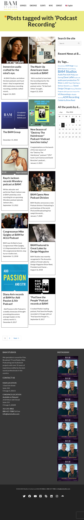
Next (16, 338)
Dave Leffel (68, 77)
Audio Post (62, 74)
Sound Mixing (72, 69)
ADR (68, 75)
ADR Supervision (68, 91)
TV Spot (76, 66)
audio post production (67, 80)
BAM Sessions (62, 69)
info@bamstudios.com (11, 414)
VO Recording (64, 94)
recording (60, 97)
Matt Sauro (76, 83)
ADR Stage (69, 66)
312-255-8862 (8, 409)
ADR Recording (71, 97)
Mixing (73, 89)
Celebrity (62, 100)
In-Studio (73, 94)
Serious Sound (63, 86)
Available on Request (10, 397)
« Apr (61, 112)
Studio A (71, 86)
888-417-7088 (8, 411)
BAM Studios (67, 71)
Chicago (67, 88)
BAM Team (68, 83)
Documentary (61, 66)
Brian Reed (70, 100)
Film (64, 83)
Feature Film (76, 91)
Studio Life (77, 77)
